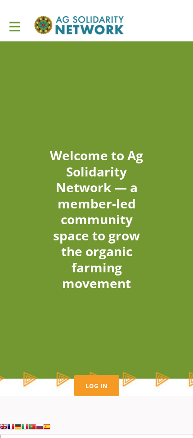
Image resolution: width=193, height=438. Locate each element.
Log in (96, 386)
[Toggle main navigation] (14, 25)
